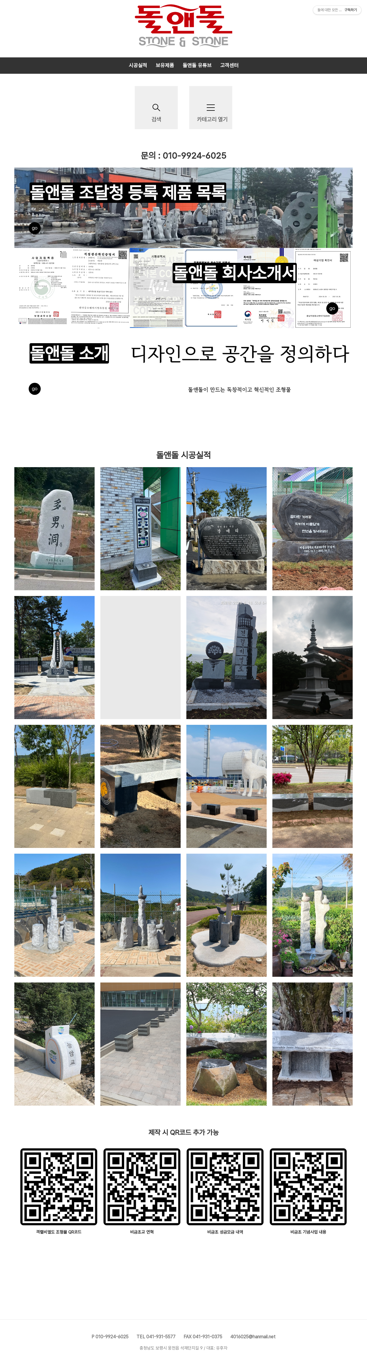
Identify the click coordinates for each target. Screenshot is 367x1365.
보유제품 (165, 65)
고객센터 (229, 65)
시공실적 (138, 65)
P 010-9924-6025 (109, 1336)
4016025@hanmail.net (253, 1336)
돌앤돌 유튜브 (197, 65)
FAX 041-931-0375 (203, 1336)
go (35, 228)
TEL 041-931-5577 (155, 1336)
